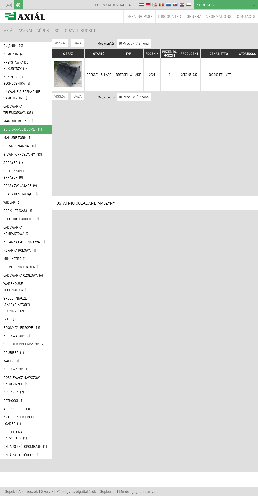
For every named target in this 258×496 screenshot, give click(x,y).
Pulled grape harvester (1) (15, 435)
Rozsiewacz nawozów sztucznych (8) (21, 381)
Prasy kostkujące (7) (21, 194)
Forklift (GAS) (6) (17, 211)
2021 (152, 75)
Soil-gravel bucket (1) (22, 129)
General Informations (209, 16)
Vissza (59, 43)
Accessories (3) (16, 409)
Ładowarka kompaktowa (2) (16, 230)
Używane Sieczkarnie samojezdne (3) (21, 95)
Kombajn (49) (14, 54)
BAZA (78, 43)
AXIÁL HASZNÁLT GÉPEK (26, 30)
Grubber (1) (13, 353)
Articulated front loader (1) (19, 420)
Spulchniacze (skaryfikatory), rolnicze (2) (17, 304)
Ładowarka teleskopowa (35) (18, 109)
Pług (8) (10, 319)
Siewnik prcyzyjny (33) (22, 154)
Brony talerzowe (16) (21, 328)
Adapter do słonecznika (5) (16, 80)
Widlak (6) (11, 202)
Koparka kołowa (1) (19, 250)
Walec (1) (11, 361)
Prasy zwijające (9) (20, 186)
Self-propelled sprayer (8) (17, 174)
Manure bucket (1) (19, 121)
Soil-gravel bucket (75, 30)
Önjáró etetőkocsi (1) (22, 455)
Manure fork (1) (17, 138)
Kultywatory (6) (16, 336)
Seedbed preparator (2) (23, 344)
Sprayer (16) (14, 163)
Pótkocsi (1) (13, 401)
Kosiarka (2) (13, 392)
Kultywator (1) (15, 369)
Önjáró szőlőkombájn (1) (25, 446)
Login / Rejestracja (113, 5)
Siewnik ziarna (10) (19, 146)
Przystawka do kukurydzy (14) (16, 65)
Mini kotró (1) (15, 259)
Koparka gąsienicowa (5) (24, 242)
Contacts (246, 16)
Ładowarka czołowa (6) (23, 275)
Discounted (169, 16)
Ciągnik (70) (13, 46)
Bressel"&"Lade (98, 75)
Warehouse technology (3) (16, 287)
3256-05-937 (189, 75)
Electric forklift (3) (21, 219)
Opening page (139, 16)
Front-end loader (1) (22, 267)
